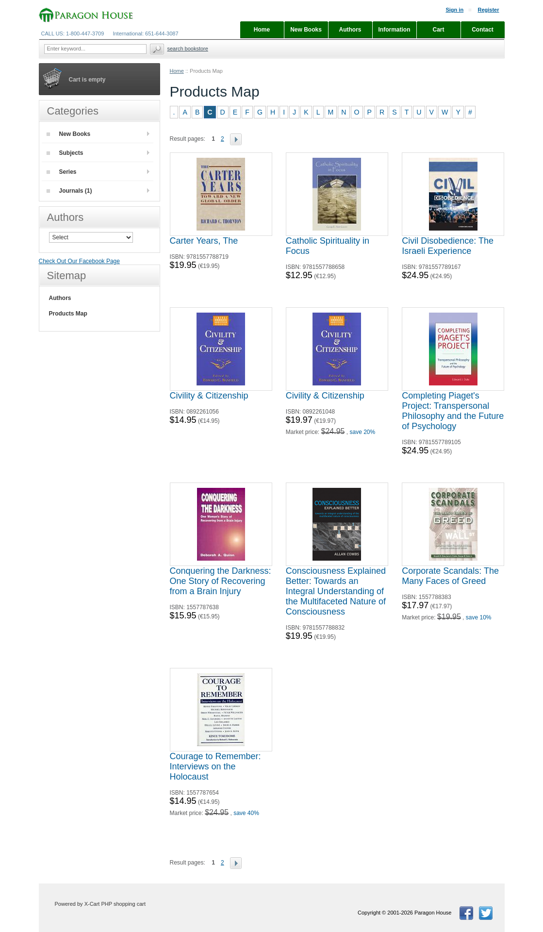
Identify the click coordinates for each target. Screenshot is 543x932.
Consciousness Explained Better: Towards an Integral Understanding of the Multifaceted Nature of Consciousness (336, 591)
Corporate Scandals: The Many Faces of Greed (450, 576)
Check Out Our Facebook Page (79, 261)
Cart (438, 29)
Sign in (454, 10)
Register (488, 10)
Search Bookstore (187, 48)
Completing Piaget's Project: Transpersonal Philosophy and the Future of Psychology (453, 411)
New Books (69, 134)
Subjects (65, 153)
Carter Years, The (204, 241)
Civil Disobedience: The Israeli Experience (448, 246)
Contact (483, 29)
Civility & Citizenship (209, 395)
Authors (60, 298)
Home (177, 71)
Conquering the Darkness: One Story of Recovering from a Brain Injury (220, 581)
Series (62, 171)
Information (394, 29)
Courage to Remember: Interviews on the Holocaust (215, 766)
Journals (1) (69, 190)
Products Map (68, 313)
